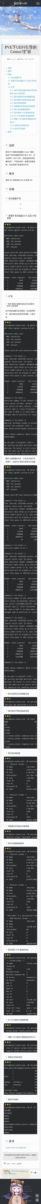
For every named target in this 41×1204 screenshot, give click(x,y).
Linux (8, 1163)
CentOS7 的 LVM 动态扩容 (16, 1148)
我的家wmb (20, 3)
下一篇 (34, 1173)
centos (13, 1163)
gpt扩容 (19, 1163)
